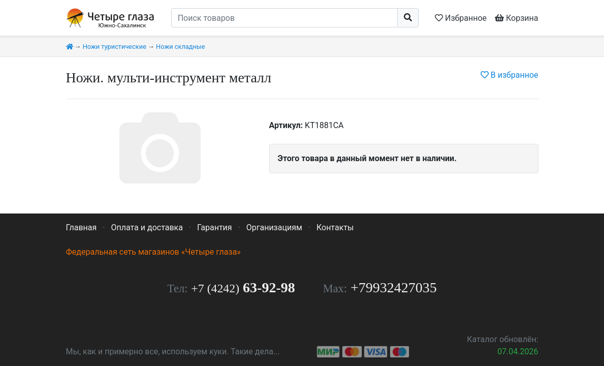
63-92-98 (243, 287)
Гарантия (214, 227)
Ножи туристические (114, 46)
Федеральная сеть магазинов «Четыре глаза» (153, 252)
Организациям (274, 227)
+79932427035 (394, 287)
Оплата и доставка (146, 227)
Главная (81, 227)
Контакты (335, 227)
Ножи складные (180, 46)
